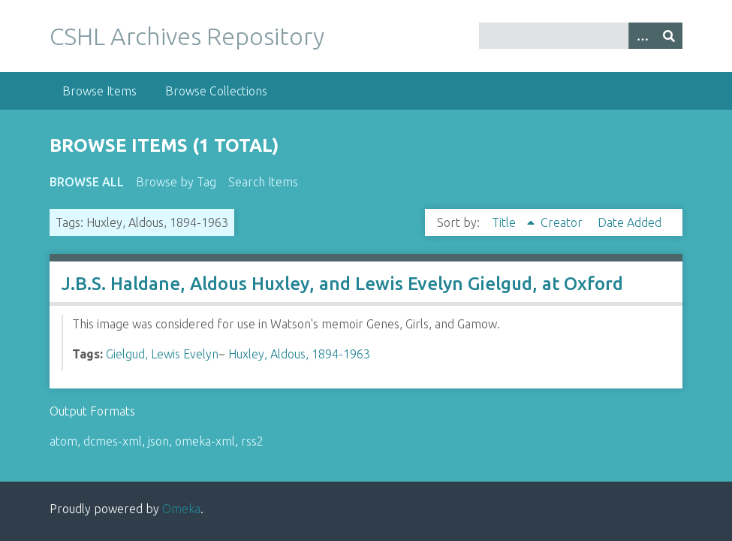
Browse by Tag (176, 182)
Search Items (263, 182)
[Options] (641, 36)
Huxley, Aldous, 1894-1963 (299, 354)
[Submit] (668, 36)
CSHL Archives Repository (187, 36)
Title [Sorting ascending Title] (505, 222)
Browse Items (99, 91)
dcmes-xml (112, 441)
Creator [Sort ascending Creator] (563, 222)
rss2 (252, 441)
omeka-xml (205, 441)
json (158, 441)
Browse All (87, 182)
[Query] (580, 36)
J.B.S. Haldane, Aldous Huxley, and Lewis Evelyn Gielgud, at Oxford (342, 284)
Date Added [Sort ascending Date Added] (629, 222)
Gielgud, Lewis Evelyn (162, 354)
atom (63, 441)
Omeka (181, 508)
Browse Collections (216, 91)
